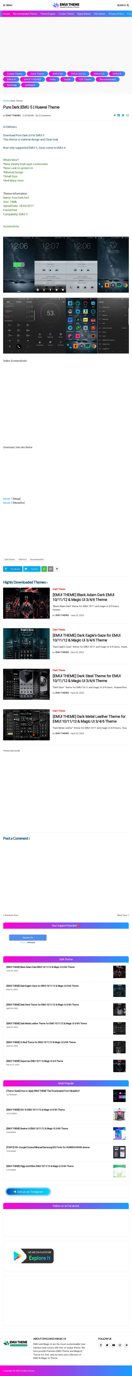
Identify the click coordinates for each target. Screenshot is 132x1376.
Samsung (11, 84)
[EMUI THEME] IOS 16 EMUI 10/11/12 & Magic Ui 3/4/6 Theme (35, 1109)
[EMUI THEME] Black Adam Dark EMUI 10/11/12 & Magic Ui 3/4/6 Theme (83, 597)
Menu (9, 5)
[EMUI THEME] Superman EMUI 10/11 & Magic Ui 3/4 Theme (34, 1061)
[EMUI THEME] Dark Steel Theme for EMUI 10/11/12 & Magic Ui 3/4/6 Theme (86, 678)
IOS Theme (85, 79)
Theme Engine (47, 13)
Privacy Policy (116, 13)
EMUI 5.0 (99, 73)
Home (6, 13)
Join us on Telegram (28, 1192)
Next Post (122, 915)
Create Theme (66, 13)
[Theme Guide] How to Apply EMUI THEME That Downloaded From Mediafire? (43, 1091)
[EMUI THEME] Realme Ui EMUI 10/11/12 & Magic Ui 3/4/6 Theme (37, 1128)
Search (121, 5)
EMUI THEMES (32, 79)
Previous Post (11, 915)
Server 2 (8, 502)
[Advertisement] (66, 44)
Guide (67, 79)
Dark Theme (37, 73)
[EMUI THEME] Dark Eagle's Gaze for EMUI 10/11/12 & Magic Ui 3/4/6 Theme (86, 637)
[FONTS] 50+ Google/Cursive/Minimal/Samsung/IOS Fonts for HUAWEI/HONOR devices (48, 1147)
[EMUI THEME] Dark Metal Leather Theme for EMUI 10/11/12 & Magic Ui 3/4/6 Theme (89, 719)
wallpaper (30, 84)
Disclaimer (99, 13)
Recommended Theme (25, 13)
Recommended (108, 79)
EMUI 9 (11, 79)
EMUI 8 (117, 73)
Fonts (53, 79)
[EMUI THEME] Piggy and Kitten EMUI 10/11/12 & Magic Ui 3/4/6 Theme (40, 1166)
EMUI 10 (58, 73)
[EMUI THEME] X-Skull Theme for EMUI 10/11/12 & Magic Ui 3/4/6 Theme (41, 1042)
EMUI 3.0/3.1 (78, 73)
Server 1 (8, 498)
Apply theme (84, 13)
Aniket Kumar (28, 1370)
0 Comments (45, 115)
